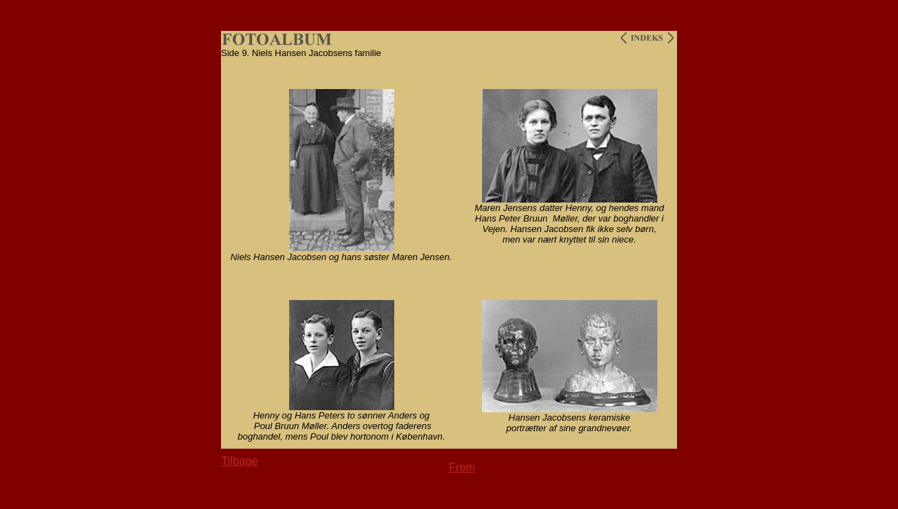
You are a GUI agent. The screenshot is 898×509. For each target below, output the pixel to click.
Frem (462, 467)
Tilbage (240, 461)
